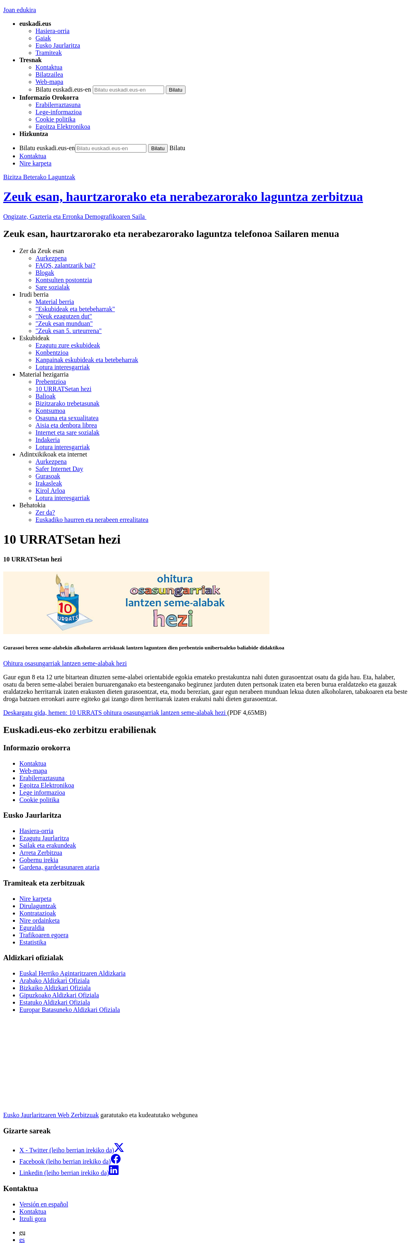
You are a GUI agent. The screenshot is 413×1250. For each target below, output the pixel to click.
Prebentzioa (50, 381)
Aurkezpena (51, 258)
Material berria (54, 301)
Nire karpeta (35, 163)
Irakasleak (48, 483)
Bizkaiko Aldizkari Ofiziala (55, 987)
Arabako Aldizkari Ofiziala (54, 980)
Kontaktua (49, 67)
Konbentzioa (52, 352)
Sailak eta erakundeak (47, 845)
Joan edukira (19, 9)
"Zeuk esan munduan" (64, 323)
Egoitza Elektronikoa (62, 126)
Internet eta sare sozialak (67, 432)
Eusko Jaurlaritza (57, 45)
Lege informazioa (42, 792)
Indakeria (47, 439)
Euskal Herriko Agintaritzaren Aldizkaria (72, 973)
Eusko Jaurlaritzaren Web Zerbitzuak (51, 1115)
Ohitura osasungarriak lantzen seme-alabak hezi (65, 663)
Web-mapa (49, 81)
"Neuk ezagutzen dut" (63, 316)
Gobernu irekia (38, 859)
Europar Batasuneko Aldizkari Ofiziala (69, 1009)
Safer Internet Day (59, 468)
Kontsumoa (50, 410)
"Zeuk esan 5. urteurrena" (68, 330)
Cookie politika (55, 119)
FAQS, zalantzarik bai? (65, 265)
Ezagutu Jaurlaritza (44, 838)
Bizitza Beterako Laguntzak (39, 177)
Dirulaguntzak (37, 905)
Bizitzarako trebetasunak (67, 403)
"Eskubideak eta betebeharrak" (75, 309)
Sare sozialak (52, 287)
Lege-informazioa (58, 112)
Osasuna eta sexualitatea (66, 418)
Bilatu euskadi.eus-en (63, 89)
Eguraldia (31, 927)
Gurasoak (47, 476)
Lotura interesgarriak (62, 367)
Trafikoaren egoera (44, 935)
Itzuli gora (32, 1218)
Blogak (44, 272)
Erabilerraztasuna (58, 104)
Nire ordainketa (39, 920)
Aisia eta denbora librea (66, 425)
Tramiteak (48, 52)
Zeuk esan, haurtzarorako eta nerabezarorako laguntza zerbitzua (183, 196)
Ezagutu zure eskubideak (67, 345)
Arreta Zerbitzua (40, 852)
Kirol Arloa (50, 490)
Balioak (45, 396)
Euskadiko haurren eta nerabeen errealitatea (91, 519)
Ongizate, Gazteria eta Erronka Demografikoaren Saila (74, 216)
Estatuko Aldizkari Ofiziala (54, 1002)
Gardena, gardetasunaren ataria (59, 867)
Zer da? (45, 512)
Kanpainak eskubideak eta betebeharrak (86, 359)
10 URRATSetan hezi (63, 388)
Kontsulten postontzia (63, 279)
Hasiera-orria (52, 30)
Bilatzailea (49, 74)
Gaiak (43, 38)
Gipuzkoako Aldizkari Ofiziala (59, 995)
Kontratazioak (37, 913)
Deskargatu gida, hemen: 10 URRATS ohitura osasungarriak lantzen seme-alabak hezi (115, 712)
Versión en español (43, 1204)
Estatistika (32, 942)
